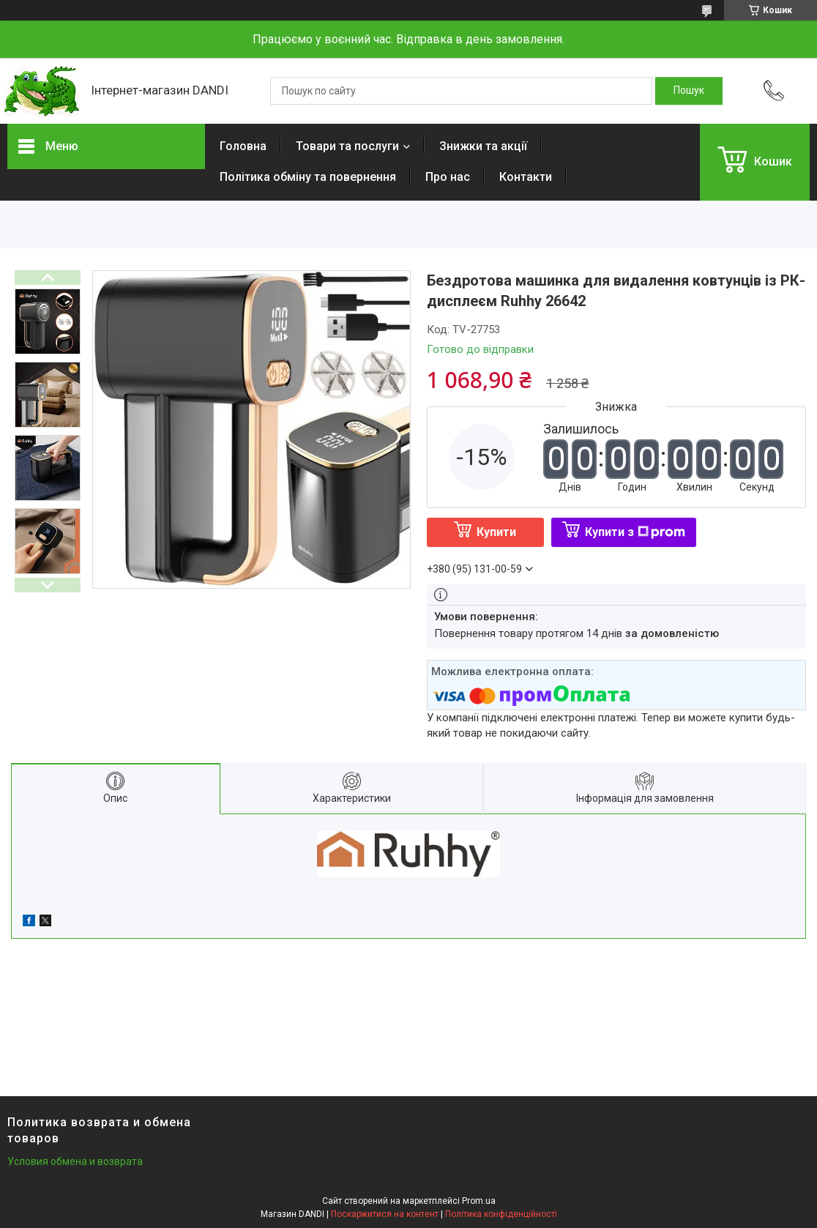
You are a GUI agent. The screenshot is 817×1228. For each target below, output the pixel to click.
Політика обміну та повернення (308, 177)
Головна (243, 146)
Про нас (447, 177)
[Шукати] (689, 91)
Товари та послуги (347, 146)
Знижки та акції (483, 146)
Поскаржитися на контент (385, 1214)
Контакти (525, 177)
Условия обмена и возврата (75, 1161)
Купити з (635, 532)
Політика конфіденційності (501, 1214)
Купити (496, 532)
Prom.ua (479, 1201)
